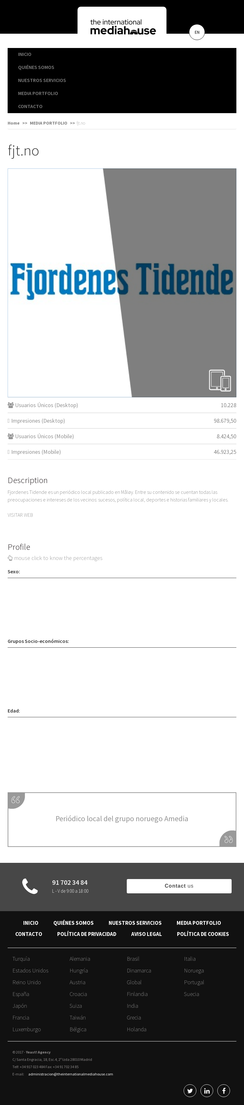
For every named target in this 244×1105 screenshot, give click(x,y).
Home (14, 123)
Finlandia (137, 994)
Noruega (194, 970)
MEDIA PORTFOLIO (38, 93)
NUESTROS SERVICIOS (42, 80)
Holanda (136, 1029)
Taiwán (78, 1017)
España (20, 994)
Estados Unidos (30, 970)
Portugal (194, 982)
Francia (20, 1017)
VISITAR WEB (20, 515)
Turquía (21, 958)
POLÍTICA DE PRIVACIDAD (86, 934)
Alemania (80, 958)
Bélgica (78, 1029)
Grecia (134, 1017)
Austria (77, 982)
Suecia (191, 994)
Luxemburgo (26, 1029)
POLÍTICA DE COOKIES (203, 934)
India (132, 1005)
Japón (19, 1005)
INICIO (24, 54)
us (179, 886)
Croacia (78, 994)
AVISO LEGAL (146, 934)
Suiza (76, 1005)
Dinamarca (139, 970)
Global (134, 982)
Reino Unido (26, 982)
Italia (190, 958)
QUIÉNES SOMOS (36, 67)
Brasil (133, 958)
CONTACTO (30, 106)
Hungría (79, 970)
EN (197, 32)
